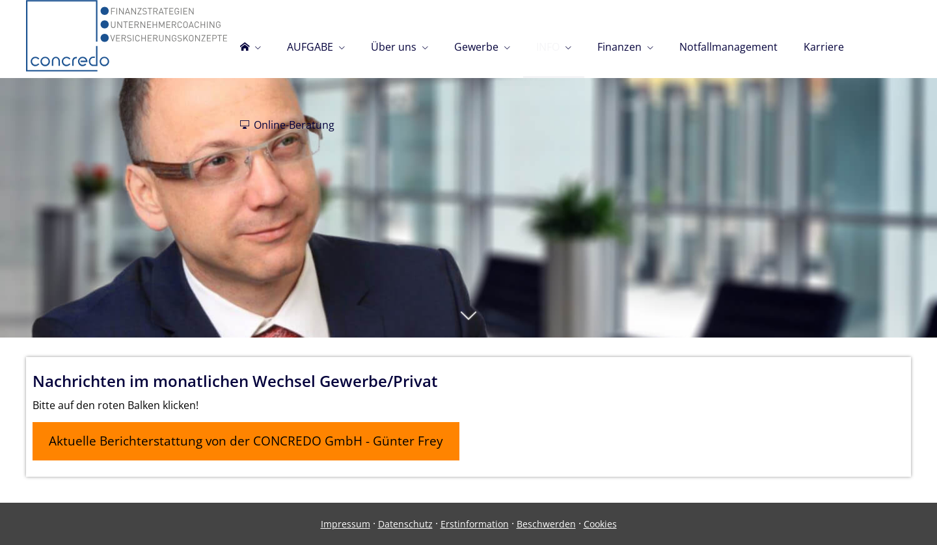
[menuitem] (250, 39)
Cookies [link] (600, 524)
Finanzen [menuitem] (619, 47)
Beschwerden (546, 524)
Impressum (345, 524)
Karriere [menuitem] (824, 47)
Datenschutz (405, 524)
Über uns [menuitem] (393, 47)
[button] (468, 322)
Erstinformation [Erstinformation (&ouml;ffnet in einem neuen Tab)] (475, 524)
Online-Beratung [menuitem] (287, 125)
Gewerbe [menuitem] (476, 47)
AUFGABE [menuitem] (310, 47)
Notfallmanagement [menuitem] (728, 47)
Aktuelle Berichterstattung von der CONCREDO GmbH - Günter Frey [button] (246, 440)
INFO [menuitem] (548, 47)
